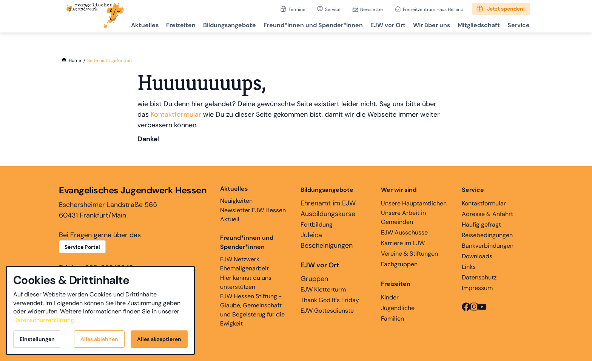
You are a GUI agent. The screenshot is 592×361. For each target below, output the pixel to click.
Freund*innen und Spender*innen (246, 242)
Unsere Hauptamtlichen (414, 203)
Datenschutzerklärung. (44, 320)
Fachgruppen (399, 264)
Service (333, 9)
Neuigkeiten (236, 194)
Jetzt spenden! (506, 8)
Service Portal (82, 247)
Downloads (477, 256)
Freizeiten (170, 25)
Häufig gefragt (481, 224)
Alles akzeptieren (159, 339)
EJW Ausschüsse (404, 232)
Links (469, 267)
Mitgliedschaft (476, 25)
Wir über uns (427, 25)
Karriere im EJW (403, 243)
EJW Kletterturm (323, 289)
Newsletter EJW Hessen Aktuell (253, 214)
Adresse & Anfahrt (487, 214)
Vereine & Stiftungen (409, 254)
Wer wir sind (398, 190)
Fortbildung (317, 224)
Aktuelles (133, 25)
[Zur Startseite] (95, 16)
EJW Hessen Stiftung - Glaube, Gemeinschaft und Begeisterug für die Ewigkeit (252, 309)
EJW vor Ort (382, 25)
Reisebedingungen (487, 235)
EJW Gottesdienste (327, 311)
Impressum (477, 288)
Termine (296, 9)
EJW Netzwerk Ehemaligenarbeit (244, 263)
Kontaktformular (176, 114)
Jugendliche (398, 308)
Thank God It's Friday (330, 300)
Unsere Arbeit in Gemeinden (403, 217)
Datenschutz (479, 277)
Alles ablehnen (99, 339)
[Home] (75, 60)
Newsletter (371, 9)
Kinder (390, 297)
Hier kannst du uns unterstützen (245, 282)
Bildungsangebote (220, 25)
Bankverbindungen (487, 246)
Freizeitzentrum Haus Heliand (433, 9)
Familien (392, 318)
